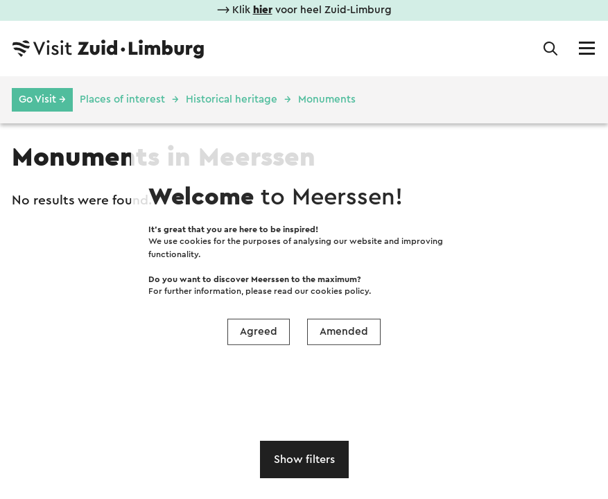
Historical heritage (231, 99)
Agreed (258, 331)
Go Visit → (42, 99)
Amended (344, 331)
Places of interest (122, 99)
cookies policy (340, 291)
